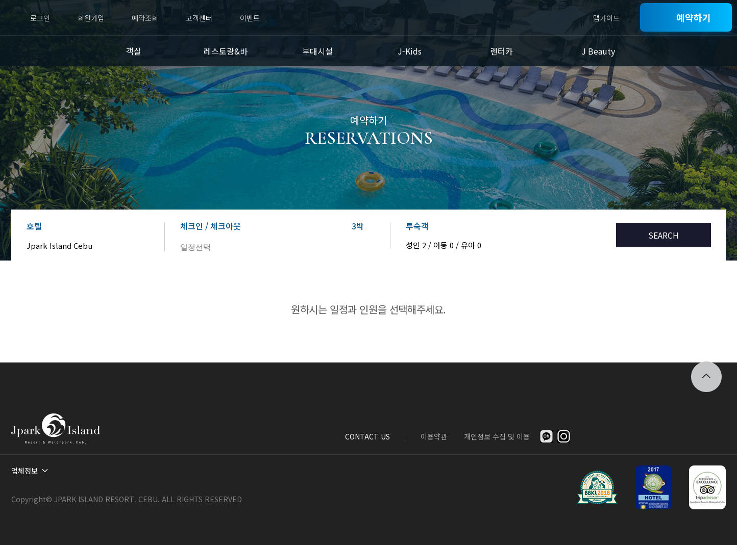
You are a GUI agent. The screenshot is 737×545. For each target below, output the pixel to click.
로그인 (40, 18)
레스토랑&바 (226, 51)
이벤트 (250, 18)
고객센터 (199, 18)
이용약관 (434, 436)
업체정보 (24, 470)
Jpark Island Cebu (59, 245)
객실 (133, 51)
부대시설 (317, 51)
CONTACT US (367, 436)
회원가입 (91, 18)
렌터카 (501, 51)
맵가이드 (606, 18)
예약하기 (693, 17)
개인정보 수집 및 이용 (497, 436)
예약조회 (145, 18)
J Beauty (598, 51)
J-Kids (410, 51)
